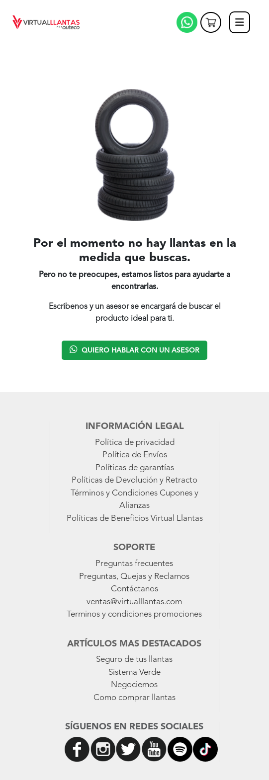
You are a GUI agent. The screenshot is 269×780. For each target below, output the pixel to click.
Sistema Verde (134, 672)
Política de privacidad (135, 442)
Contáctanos (134, 589)
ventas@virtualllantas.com (134, 602)
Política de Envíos (134, 455)
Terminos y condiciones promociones (134, 614)
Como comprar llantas (134, 698)
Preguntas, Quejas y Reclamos (134, 576)
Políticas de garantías (134, 468)
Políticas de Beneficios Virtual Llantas (135, 518)
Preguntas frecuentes (134, 564)
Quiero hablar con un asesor (134, 349)
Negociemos (134, 685)
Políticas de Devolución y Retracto (134, 480)
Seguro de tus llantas (134, 659)
